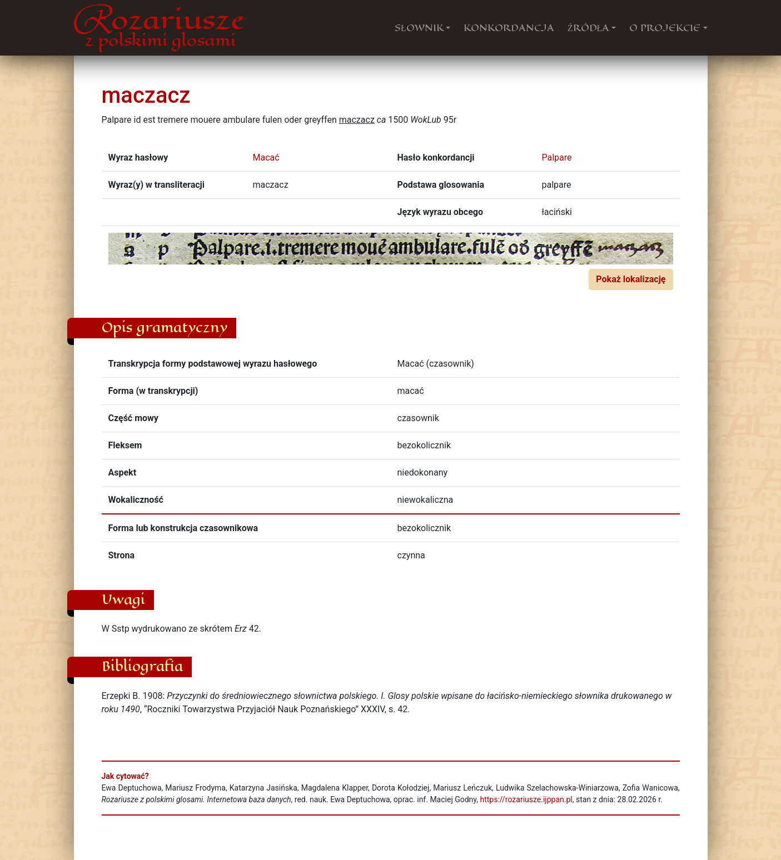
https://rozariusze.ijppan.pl (526, 799)
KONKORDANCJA (509, 28)
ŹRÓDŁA (589, 28)
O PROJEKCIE (664, 28)
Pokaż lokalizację (630, 279)
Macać (266, 157)
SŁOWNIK (419, 28)
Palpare (557, 157)
